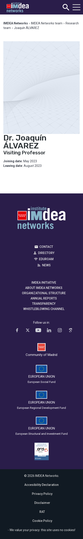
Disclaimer (42, 503)
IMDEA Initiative (43, 282)
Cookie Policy (42, 521)
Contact (46, 247)
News (46, 265)
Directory (46, 253)
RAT (42, 512)
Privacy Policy (42, 494)
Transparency (44, 303)
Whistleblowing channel (43, 309)
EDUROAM (46, 259)
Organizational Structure (44, 293)
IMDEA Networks (41, 219)
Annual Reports (44, 298)
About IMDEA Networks (43, 288)
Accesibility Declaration (41, 485)
